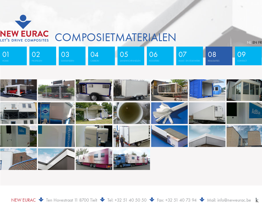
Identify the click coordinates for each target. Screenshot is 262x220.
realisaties (217, 55)
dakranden (71, 55)
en (254, 42)
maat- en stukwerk (189, 55)
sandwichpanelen (130, 55)
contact (247, 55)
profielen (41, 55)
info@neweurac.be (234, 200)
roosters (159, 55)
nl (249, 42)
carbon (100, 55)
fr (260, 42)
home (12, 55)
